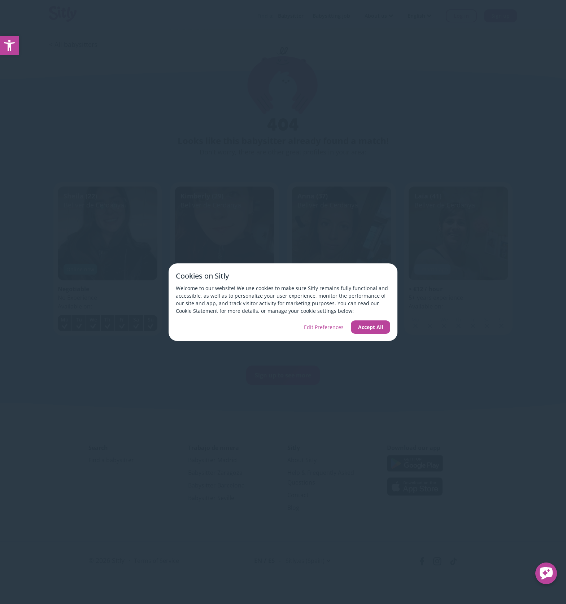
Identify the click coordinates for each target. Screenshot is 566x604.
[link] (9, 45)
